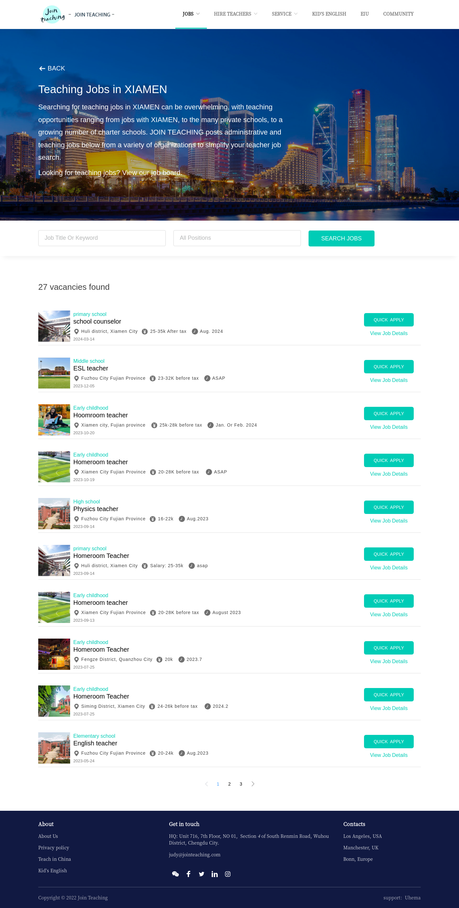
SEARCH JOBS (341, 238)
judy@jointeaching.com (195, 854)
